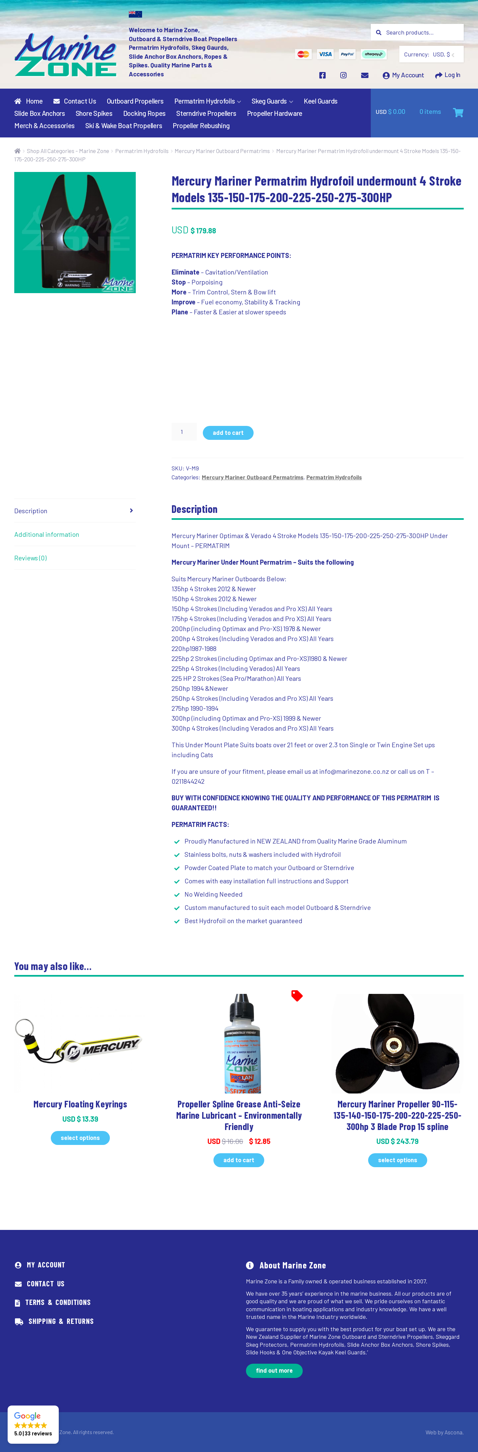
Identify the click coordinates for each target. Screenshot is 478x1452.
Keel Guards (321, 101)
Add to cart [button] (238, 1160)
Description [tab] (30, 511)
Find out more (274, 1370)
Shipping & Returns (61, 1321)
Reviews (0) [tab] (30, 558)
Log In (451, 76)
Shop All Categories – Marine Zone (68, 150)
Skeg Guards (269, 101)
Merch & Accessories (44, 125)
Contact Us (74, 101)
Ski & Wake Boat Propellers (123, 125)
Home (28, 101)
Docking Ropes (144, 113)
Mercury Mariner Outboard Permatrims (222, 150)
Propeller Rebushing (201, 125)
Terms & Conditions (58, 1302)
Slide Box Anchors (39, 113)
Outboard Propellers (135, 101)
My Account (407, 76)
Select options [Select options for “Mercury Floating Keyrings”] (80, 1137)
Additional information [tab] (46, 534)
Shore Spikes (94, 113)
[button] (33, 1425)
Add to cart (228, 432)
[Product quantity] (184, 432)
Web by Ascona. (446, 1432)
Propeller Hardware (274, 113)
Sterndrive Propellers (206, 113)
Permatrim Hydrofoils (204, 101)
